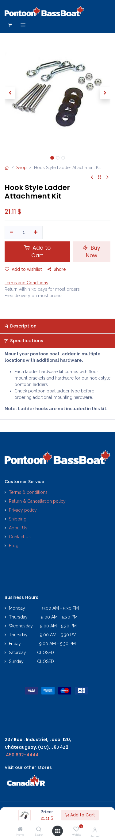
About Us (18, 527)
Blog (13, 545)
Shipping (17, 518)
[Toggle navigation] (23, 25)
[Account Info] (95, 830)
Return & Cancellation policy (37, 501)
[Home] (20, 829)
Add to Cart (80, 815)
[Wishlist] (76, 829)
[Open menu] (57, 831)
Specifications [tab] (23, 341)
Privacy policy (23, 510)
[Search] (39, 829)
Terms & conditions (28, 492)
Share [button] (57, 269)
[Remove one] (11, 232)
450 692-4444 (22, 755)
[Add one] (36, 232)
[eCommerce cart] (10, 25)
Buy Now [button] (91, 251)
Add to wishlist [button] (23, 269)
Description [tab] (20, 326)
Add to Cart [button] (37, 251)
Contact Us (20, 536)
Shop (21, 167)
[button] (10, 93)
